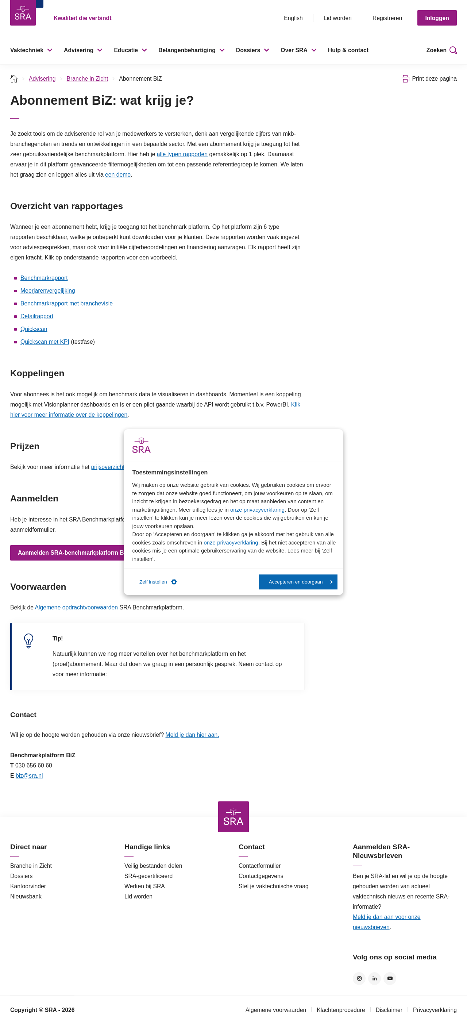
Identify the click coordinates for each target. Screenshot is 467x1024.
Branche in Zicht (87, 79)
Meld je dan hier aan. (192, 735)
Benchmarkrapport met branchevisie (66, 303)
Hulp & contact (348, 50)
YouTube (389, 978)
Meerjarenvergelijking (47, 291)
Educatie (126, 50)
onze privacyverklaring (257, 510)
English (293, 18)
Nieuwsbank (26, 896)
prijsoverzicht (107, 467)
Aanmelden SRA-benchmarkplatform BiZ (73, 553)
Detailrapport (36, 316)
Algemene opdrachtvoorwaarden (76, 607)
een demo (118, 175)
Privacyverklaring (435, 1010)
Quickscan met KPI (44, 342)
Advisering (78, 50)
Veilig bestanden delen (153, 866)
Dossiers (248, 50)
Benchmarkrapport (44, 278)
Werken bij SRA (144, 886)
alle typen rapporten (182, 154)
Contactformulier (260, 866)
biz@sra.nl (29, 776)
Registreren (387, 18)
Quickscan (33, 329)
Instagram (359, 978)
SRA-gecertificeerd (148, 876)
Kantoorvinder (28, 886)
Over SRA (294, 50)
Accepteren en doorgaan (301, 582)
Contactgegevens (261, 876)
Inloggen (437, 18)
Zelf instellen (158, 582)
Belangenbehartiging (187, 50)
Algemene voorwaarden (276, 1010)
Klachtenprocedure (341, 1010)
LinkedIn (374, 978)
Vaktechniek (26, 50)
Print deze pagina (434, 79)
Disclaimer (389, 1010)
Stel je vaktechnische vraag (274, 886)
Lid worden (338, 18)
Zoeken (437, 50)
